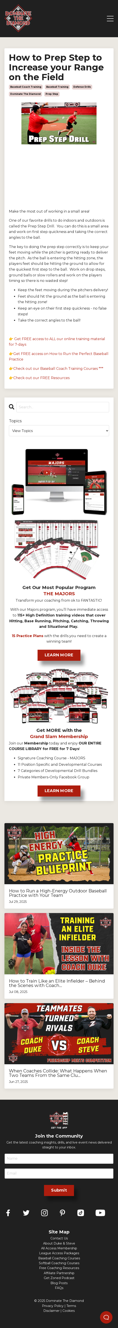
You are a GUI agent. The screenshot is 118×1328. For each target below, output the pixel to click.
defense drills (82, 86)
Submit (59, 1190)
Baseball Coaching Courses (59, 1258)
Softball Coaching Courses (59, 1263)
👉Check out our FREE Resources (39, 378)
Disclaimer (51, 1311)
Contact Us (59, 1238)
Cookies (68, 1311)
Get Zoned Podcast (59, 1278)
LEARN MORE (59, 655)
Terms (71, 1306)
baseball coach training (25, 86)
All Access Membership (59, 1248)
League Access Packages (59, 1253)
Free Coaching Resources (59, 1268)
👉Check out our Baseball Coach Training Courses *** (56, 368)
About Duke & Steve (59, 1243)
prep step (52, 94)
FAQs (59, 1288)
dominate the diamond (25, 94)
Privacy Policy (53, 1306)
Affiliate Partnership (59, 1273)
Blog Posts (59, 1283)
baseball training (57, 86)
